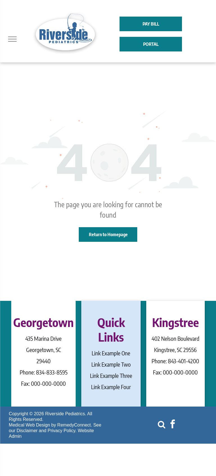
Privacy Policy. (62, 430)
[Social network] (161, 425)
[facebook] (172, 425)
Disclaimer (27, 430)
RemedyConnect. (74, 425)
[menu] (12, 39)
